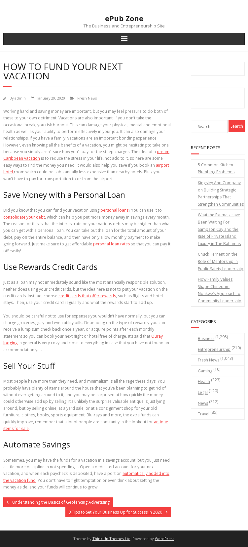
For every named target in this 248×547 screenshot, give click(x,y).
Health (204, 381)
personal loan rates (111, 244)
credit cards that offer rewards (87, 296)
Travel (203, 414)
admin (20, 98)
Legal (203, 392)
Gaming (205, 371)
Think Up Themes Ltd (111, 538)
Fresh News (87, 98)
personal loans (114, 210)
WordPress (164, 538)
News (203, 403)
